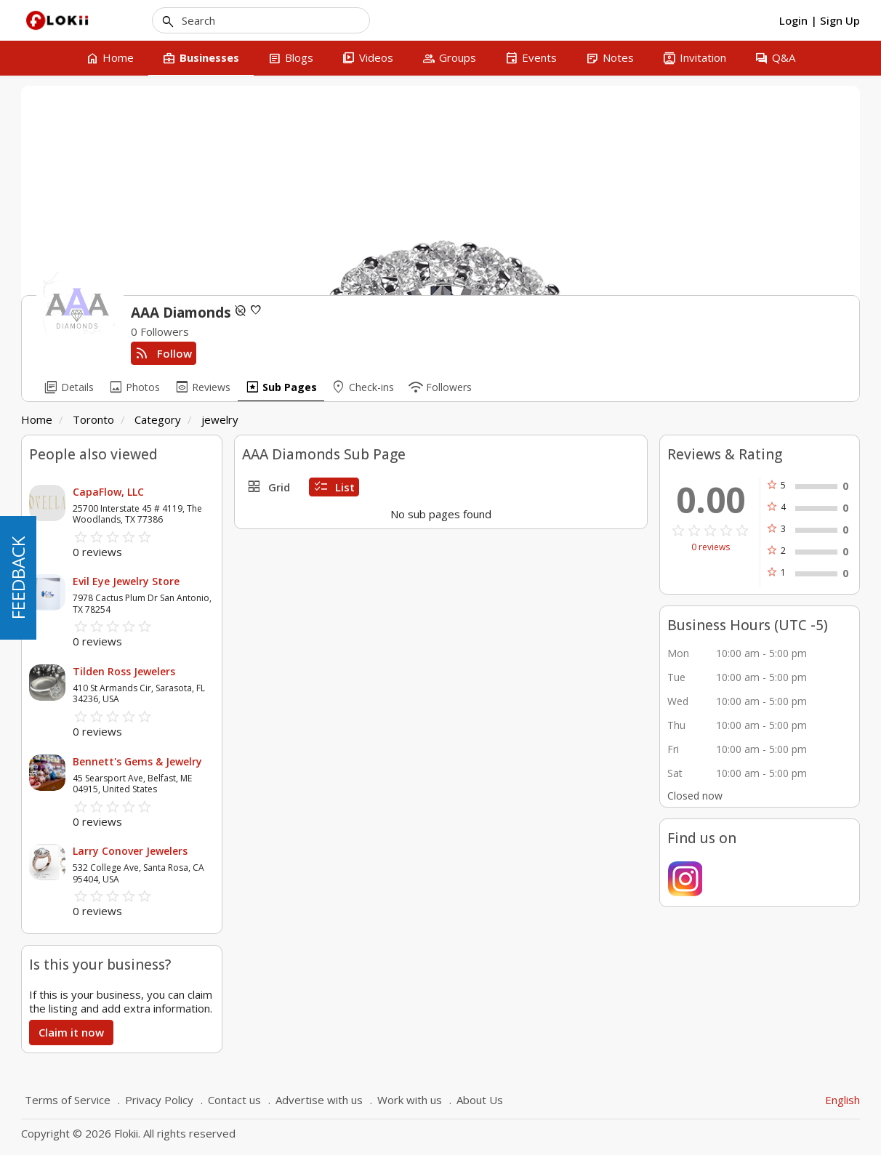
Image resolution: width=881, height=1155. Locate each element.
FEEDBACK (18, 577)
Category (157, 419)
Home (36, 419)
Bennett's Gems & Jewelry (137, 761)
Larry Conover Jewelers (130, 851)
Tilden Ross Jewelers (124, 671)
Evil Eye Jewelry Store (126, 581)
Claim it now (71, 1032)
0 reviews (710, 547)
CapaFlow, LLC (108, 492)
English (842, 1099)
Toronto (93, 419)
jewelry (219, 419)
